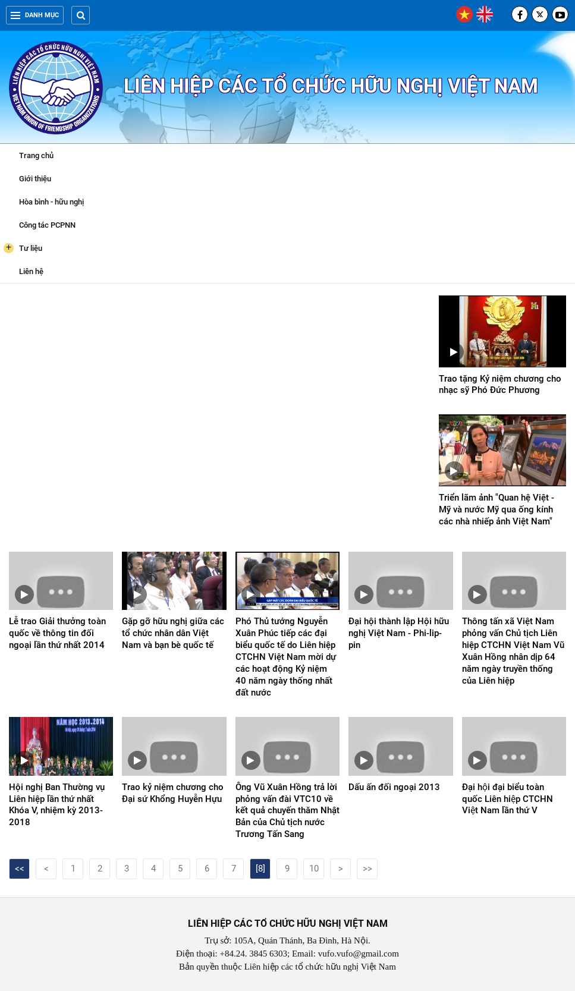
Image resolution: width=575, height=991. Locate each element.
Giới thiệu (35, 178)
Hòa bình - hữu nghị (51, 201)
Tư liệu (23, 247)
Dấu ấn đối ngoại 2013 (394, 787)
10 (314, 868)
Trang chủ (36, 155)
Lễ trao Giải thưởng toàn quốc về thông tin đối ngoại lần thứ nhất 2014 (57, 633)
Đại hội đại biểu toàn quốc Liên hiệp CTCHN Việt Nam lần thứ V (507, 799)
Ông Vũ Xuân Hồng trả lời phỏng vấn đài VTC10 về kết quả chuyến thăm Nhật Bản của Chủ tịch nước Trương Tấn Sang (287, 811)
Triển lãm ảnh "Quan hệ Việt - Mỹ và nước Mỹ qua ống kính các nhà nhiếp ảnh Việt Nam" (496, 509)
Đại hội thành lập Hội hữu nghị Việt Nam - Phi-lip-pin (398, 633)
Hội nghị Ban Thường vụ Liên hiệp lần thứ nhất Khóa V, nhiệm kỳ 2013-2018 (57, 805)
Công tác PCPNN (47, 225)
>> (367, 868)
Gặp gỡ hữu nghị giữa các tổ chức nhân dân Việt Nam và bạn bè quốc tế (173, 633)
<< (19, 868)
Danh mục (35, 15)
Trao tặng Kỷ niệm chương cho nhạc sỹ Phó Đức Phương (500, 384)
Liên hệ (31, 271)
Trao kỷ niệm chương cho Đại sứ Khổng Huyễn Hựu (173, 793)
